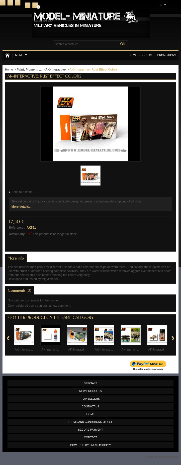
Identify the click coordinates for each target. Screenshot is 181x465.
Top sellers (90, 398)
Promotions (166, 55)
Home (2, 2)
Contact (10, 2)
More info (16, 258)
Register (27, 5)
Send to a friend (22, 192)
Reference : (17, 227)
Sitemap (17, 2)
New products (140, 55)
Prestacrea (171, 457)
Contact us (90, 406)
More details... (21, 206)
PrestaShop (99, 445)
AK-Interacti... (24, 349)
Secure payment (90, 429)
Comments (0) (19, 290)
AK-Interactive (55, 69)
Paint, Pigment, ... (29, 69)
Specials (90, 383)
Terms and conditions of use (90, 421)
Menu (21, 55)
